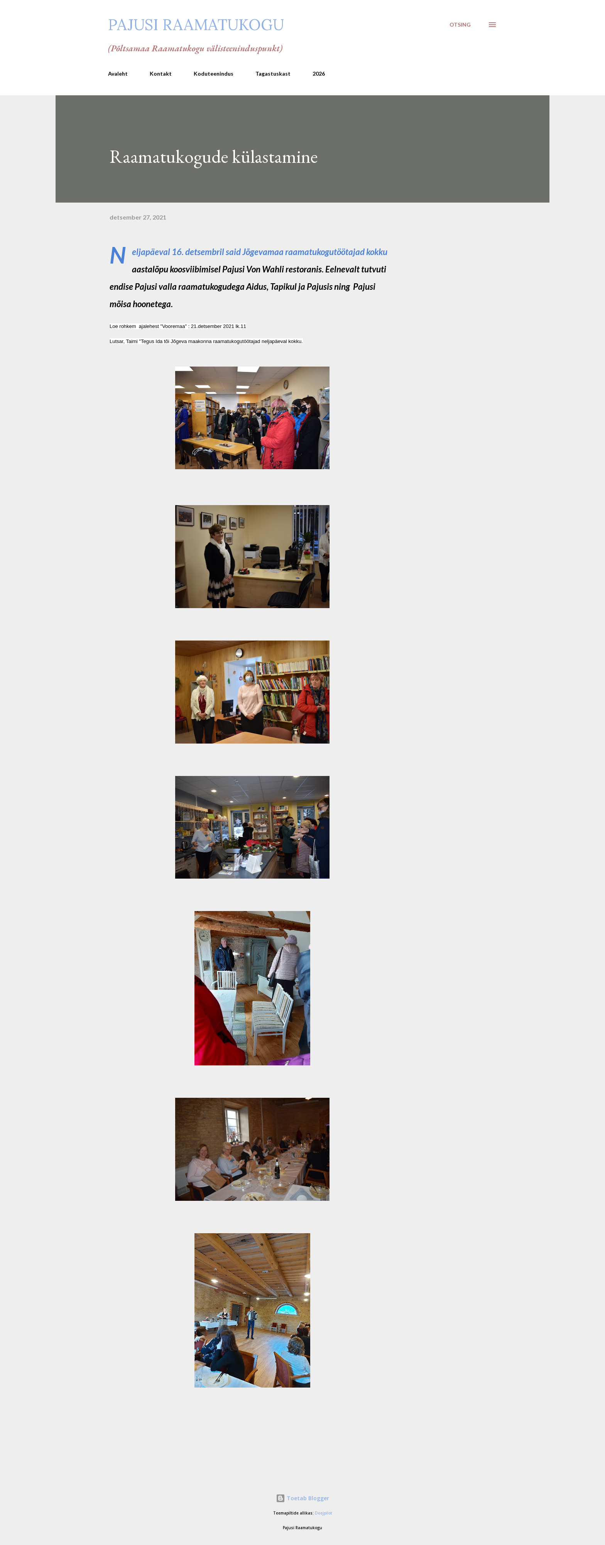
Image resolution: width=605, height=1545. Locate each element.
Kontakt (161, 73)
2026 (319, 73)
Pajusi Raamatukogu (196, 24)
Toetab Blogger (302, 1498)
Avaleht (118, 73)
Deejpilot (323, 1513)
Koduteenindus (213, 73)
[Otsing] (460, 24)
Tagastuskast (273, 73)
